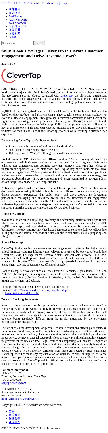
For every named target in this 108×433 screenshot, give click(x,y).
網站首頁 (14, 9)
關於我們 (14, 415)
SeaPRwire (15, 16)
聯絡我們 (14, 418)
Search (39, 43)
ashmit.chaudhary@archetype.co (20, 398)
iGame (12, 36)
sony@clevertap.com (13, 382)
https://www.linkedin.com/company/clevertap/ (40, 289)
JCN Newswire (17, 22)
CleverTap (67, 95)
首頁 (11, 411)
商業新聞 (14, 29)
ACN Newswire (18, 19)
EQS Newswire (18, 26)
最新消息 (14, 13)
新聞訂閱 (14, 422)
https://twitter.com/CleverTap (22, 293)
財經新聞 (14, 33)
